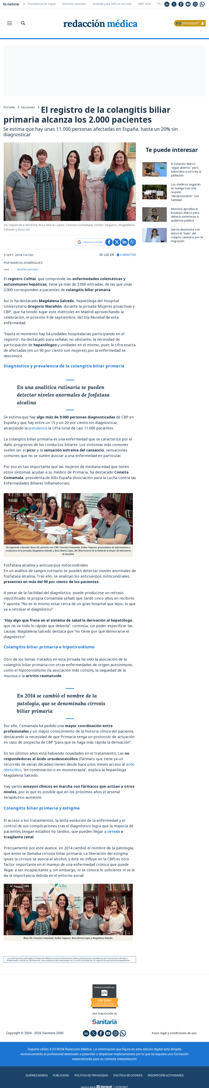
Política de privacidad (90, 1076)
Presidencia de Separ (42, 4)
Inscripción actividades (170, 1076)
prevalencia (39, 428)
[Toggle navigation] (9, 23)
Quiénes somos (31, 1076)
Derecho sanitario (74, 4)
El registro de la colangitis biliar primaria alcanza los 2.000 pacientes (89, 115)
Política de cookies (129, 1076)
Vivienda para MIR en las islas (112, 4)
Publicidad (58, 1076)
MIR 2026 (144, 4)
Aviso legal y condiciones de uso (174, 1034)
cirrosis (114, 832)
